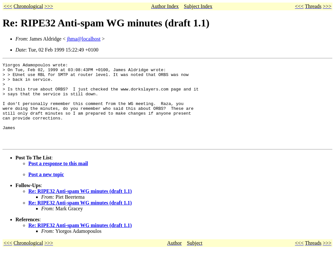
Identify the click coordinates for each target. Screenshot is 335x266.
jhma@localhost (84, 39)
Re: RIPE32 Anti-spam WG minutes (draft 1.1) (80, 207)
